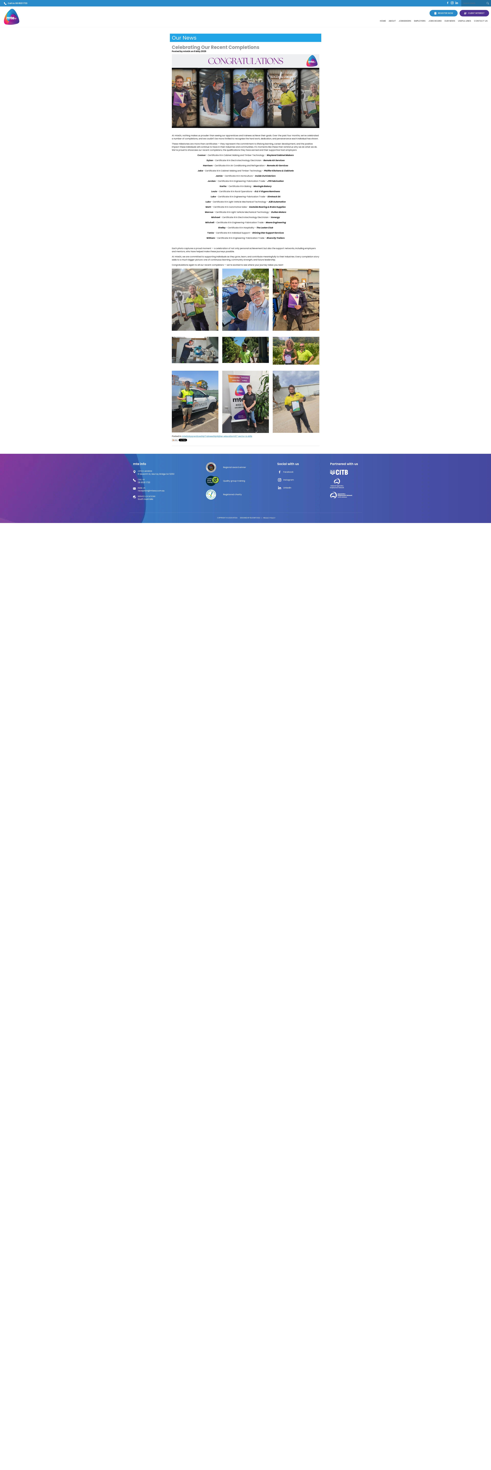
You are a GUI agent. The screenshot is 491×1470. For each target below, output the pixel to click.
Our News (449, 20)
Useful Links (464, 20)
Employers (420, 20)
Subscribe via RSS (175, 440)
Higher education (225, 436)
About (392, 20)
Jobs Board (435, 20)
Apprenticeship (197, 436)
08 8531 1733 (144, 481)
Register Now (443, 13)
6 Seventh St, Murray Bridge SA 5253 (156, 472)
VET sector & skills (243, 436)
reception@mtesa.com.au (151, 489)
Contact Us (481, 20)
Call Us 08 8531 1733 (15, 3)
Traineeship (210, 436)
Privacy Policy (269, 518)
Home (383, 20)
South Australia (146, 498)
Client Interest (474, 13)
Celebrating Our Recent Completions (215, 47)
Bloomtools (255, 518)
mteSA (185, 436)
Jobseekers (405, 20)
